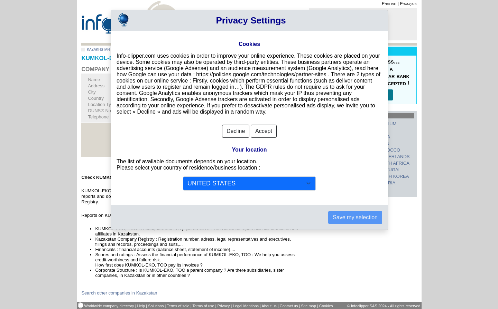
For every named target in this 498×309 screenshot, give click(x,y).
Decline (236, 123)
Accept (263, 123)
